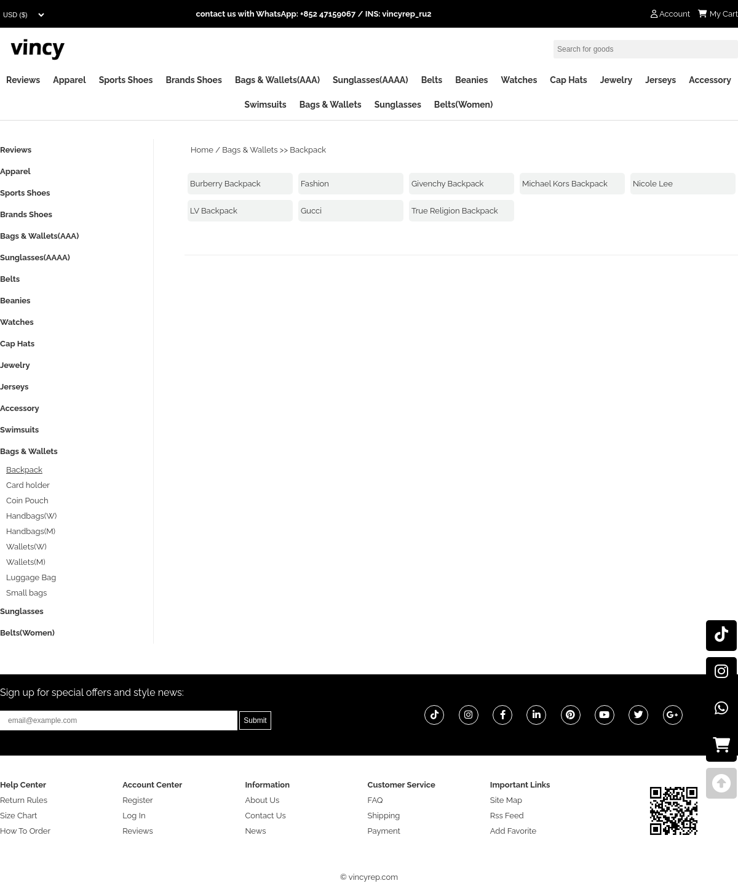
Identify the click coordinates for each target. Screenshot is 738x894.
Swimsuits (266, 105)
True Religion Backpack (454, 210)
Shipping (384, 815)
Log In (133, 815)
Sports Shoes (126, 80)
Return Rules (23, 800)
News (255, 831)
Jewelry (616, 80)
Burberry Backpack (225, 183)
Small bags (26, 592)
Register (137, 800)
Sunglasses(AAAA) (370, 80)
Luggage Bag (31, 577)
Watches (519, 80)
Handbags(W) (31, 516)
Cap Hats (568, 80)
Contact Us (265, 815)
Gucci (311, 210)
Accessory (710, 80)
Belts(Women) (463, 105)
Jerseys (660, 80)
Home (202, 149)
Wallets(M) (26, 562)
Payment (384, 831)
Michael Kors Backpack (565, 183)
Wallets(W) (26, 546)
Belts (432, 80)
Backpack (308, 149)
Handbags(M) (30, 531)
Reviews (23, 80)
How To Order (25, 831)
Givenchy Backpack (447, 183)
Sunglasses (398, 105)
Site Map (506, 800)
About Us (262, 800)
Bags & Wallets (331, 105)
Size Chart (18, 815)
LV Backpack (213, 210)
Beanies (471, 80)
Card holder (28, 485)
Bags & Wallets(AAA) (277, 80)
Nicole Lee (653, 183)
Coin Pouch (27, 500)
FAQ (375, 800)
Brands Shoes (193, 80)
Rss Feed (507, 815)
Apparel (69, 80)
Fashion (315, 183)
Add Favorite (513, 831)
